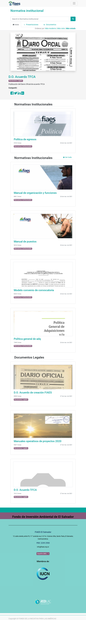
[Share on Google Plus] (22, 94)
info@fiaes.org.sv (43, 547)
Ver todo (67, 157)
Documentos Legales (15, 80)
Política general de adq (27, 338)
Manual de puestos (25, 241)
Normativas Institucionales (33, 104)
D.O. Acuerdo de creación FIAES (33, 392)
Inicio (16, 25)
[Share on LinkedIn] (19, 94)
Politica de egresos (25, 139)
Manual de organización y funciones (35, 192)
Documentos (49, 25)
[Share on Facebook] (12, 94)
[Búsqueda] (73, 19)
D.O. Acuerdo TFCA (22, 77)
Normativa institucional (27, 11)
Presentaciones (30, 25)
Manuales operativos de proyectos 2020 (37, 441)
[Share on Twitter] (15, 94)
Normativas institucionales (23, 146)
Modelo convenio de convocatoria (34, 290)
